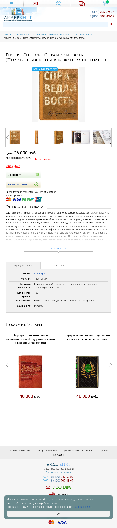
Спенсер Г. (40, 273)
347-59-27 (102, 12)
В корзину (23, 174)
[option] (58, 94)
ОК (58, 513)
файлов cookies (82, 506)
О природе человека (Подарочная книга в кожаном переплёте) (87, 337)
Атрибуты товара (23, 265)
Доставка (58, 265)
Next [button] (108, 137)
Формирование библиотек (78, 450)
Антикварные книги (20, 450)
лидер (58, 464)
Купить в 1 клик (23, 184)
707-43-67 (102, 16)
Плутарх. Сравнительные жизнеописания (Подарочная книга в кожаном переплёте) (30, 339)
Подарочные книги (47, 450)
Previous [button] (8, 137)
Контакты (58, 455)
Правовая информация (58, 472)
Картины (103, 450)
